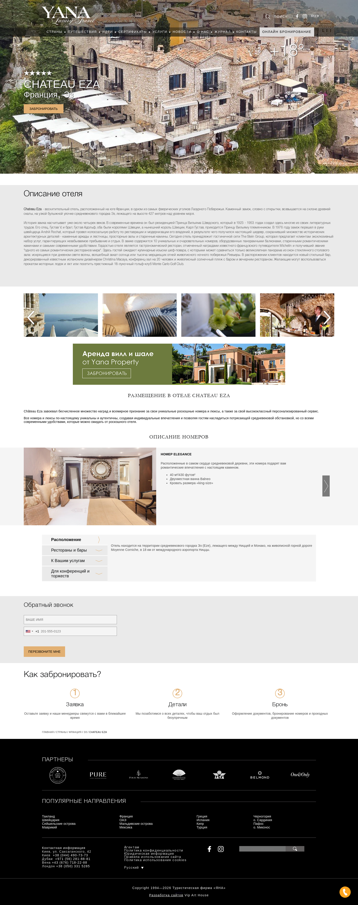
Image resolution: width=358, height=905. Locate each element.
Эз (69, 94)
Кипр (200, 823)
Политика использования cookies (155, 860)
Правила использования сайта (152, 857)
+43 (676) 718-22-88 (69, 862)
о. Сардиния (262, 820)
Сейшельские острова (59, 823)
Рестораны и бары (69, 550)
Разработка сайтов (166, 895)
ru (313, 16)
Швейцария (50, 820)
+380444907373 (179, 892)
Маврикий (49, 827)
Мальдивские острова (136, 823)
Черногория (262, 816)
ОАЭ (122, 820)
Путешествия (82, 32)
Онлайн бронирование (286, 32)
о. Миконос (261, 827)
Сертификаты (132, 32)
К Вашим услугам (68, 560)
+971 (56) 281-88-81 (73, 859)
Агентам (132, 847)
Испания (203, 820)
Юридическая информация (149, 853)
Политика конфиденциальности (153, 850)
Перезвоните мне (44, 651)
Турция (202, 827)
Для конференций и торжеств (70, 573)
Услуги (159, 32)
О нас (203, 32)
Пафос (258, 823)
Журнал (222, 32)
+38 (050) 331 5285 (73, 866)
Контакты (246, 32)
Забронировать (43, 109)
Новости (182, 32)
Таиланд (48, 816)
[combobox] (31, 631)
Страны (54, 32)
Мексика (125, 827)
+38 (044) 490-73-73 (70, 855)
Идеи (107, 32)
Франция (41, 94)
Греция (202, 816)
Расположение (66, 539)
